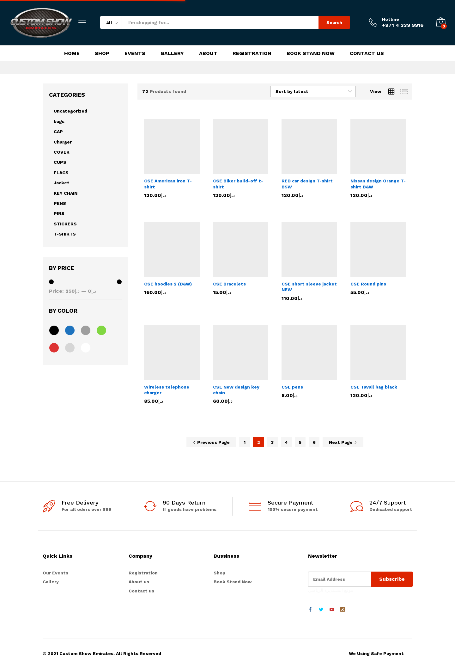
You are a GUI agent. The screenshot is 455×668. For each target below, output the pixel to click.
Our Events (55, 572)
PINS (59, 213)
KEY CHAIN (65, 193)
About (208, 53)
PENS (60, 203)
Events (134, 53)
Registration (252, 53)
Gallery (172, 53)
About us (139, 581)
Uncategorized (70, 110)
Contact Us (367, 53)
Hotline (390, 19)
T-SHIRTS (65, 233)
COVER (62, 152)
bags (59, 121)
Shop (102, 53)
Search (334, 22)
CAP (58, 131)
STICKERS (65, 223)
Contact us (141, 590)
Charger (63, 141)
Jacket (62, 182)
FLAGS (61, 172)
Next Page (343, 442)
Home (72, 53)
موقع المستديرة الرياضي (330, 590)
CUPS (60, 162)
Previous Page (211, 442)
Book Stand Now (311, 53)
